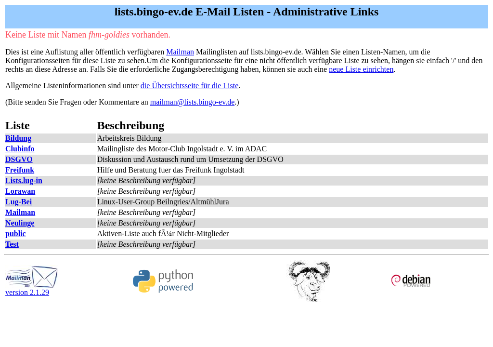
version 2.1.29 (31, 288)
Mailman (180, 52)
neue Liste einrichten (361, 69)
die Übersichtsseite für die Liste (190, 85)
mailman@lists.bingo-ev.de (192, 102)
